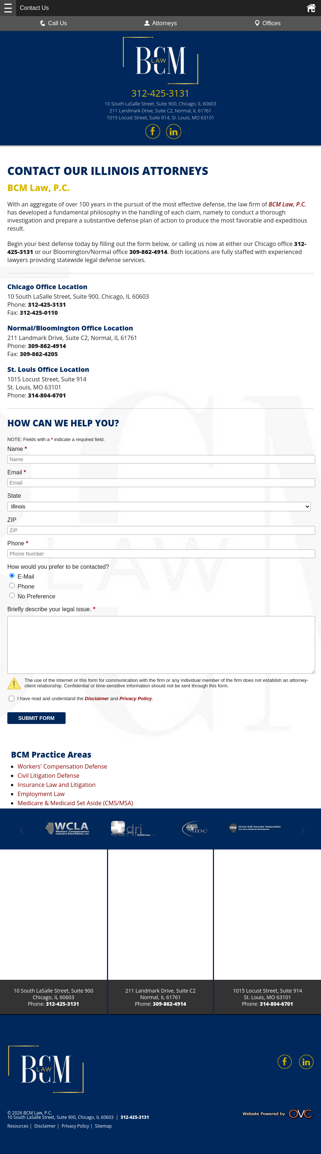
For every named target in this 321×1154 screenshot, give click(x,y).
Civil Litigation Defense (49, 776)
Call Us (53, 23)
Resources (18, 1126)
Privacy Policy (135, 698)
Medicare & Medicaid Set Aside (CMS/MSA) (75, 803)
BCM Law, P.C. (287, 204)
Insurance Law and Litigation (57, 785)
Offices (267, 23)
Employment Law (41, 794)
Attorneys (160, 23)
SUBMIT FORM (36, 718)
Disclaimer (97, 698)
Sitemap (103, 1126)
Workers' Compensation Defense (62, 766)
